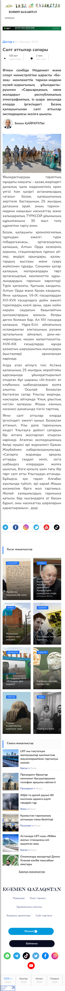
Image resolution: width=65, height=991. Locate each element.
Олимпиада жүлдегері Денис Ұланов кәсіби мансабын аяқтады (40, 860)
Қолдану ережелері (19, 915)
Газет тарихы (38, 898)
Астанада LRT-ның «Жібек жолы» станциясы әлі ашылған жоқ (38, 840)
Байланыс (32, 943)
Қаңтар (23, 980)
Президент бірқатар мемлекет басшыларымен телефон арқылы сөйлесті (38, 778)
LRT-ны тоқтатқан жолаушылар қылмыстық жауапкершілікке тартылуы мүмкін (39, 757)
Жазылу (31, 931)
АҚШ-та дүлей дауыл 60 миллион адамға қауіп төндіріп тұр (37, 799)
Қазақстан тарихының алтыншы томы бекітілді (36, 817)
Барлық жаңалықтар (32, 871)
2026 (8, 980)
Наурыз (55, 980)
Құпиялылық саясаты (29, 907)
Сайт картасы (44, 915)
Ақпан (39, 980)
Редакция (19, 898)
